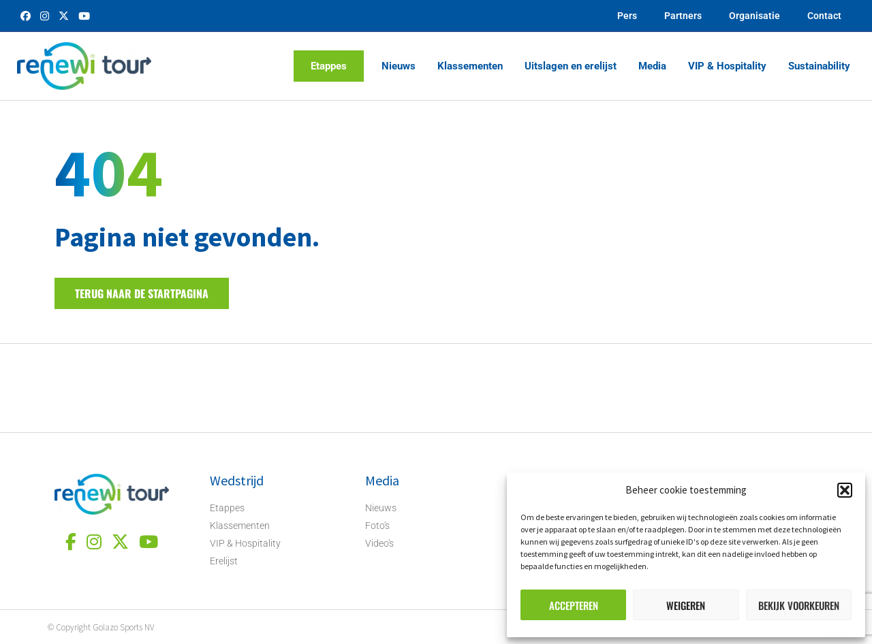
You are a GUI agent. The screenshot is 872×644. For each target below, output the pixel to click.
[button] (845, 490)
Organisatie (754, 15)
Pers (627, 15)
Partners (683, 15)
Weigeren (685, 605)
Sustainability (819, 66)
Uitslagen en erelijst (571, 66)
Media (652, 66)
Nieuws (399, 66)
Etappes (329, 66)
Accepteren (573, 605)
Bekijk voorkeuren (798, 605)
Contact (824, 15)
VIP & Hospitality (727, 66)
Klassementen (470, 66)
